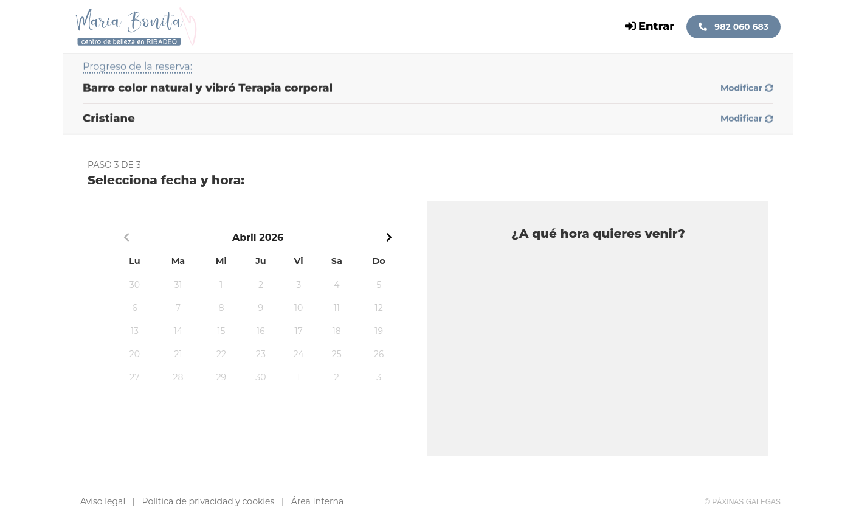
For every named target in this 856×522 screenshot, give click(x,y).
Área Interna (317, 501)
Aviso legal (102, 501)
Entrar (649, 26)
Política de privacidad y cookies (208, 501)
